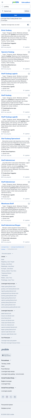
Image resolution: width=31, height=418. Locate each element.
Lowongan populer (6, 391)
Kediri (2, 259)
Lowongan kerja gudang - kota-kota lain (12, 374)
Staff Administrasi (8, 160)
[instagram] (7, 396)
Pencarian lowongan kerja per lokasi (10, 343)
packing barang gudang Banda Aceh (10, 307)
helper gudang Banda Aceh (8, 286)
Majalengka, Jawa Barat (7, 266)
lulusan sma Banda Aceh (7, 315)
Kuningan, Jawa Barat (7, 268)
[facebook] (3, 396)
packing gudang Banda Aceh (8, 295)
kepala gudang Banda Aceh (8, 298)
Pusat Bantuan (5, 369)
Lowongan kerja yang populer (9, 340)
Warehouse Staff (7, 203)
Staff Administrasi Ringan (10, 225)
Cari (15, 15)
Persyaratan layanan (7, 404)
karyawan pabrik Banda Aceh (8, 334)
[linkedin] (15, 396)
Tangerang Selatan (6, 273)
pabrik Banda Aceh (6, 313)
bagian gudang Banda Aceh (8, 329)
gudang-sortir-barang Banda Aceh (10, 288)
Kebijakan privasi (6, 408)
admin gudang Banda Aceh (8, 304)
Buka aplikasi (26, 2)
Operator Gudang (7, 52)
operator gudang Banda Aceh (9, 300)
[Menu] (2, 2)
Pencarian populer (7, 253)
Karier (3, 366)
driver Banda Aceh (6, 318)
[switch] (28, 25)
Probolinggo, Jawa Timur (7, 280)
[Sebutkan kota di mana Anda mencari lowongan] (15, 11)
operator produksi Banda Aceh (9, 327)
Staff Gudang (6, 95)
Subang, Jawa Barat (6, 264)
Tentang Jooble (5, 363)
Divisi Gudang (6, 30)
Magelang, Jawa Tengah (7, 261)
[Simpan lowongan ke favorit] (29, 30)
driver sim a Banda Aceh (7, 325)
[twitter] (11, 396)
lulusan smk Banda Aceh (7, 320)
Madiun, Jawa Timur (6, 277)
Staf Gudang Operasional (10, 138)
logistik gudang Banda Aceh (8, 291)
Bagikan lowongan (6, 381)
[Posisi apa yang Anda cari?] (15, 6)
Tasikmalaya (4, 275)
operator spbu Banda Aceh (8, 331)
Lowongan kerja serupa (7, 371)
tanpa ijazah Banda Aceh (8, 322)
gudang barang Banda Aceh (8, 302)
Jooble (12, 414)
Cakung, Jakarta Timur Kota (8, 271)
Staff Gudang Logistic (9, 73)
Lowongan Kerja (5, 384)
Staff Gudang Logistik (9, 117)
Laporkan (26, 47)
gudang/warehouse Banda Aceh (9, 293)
